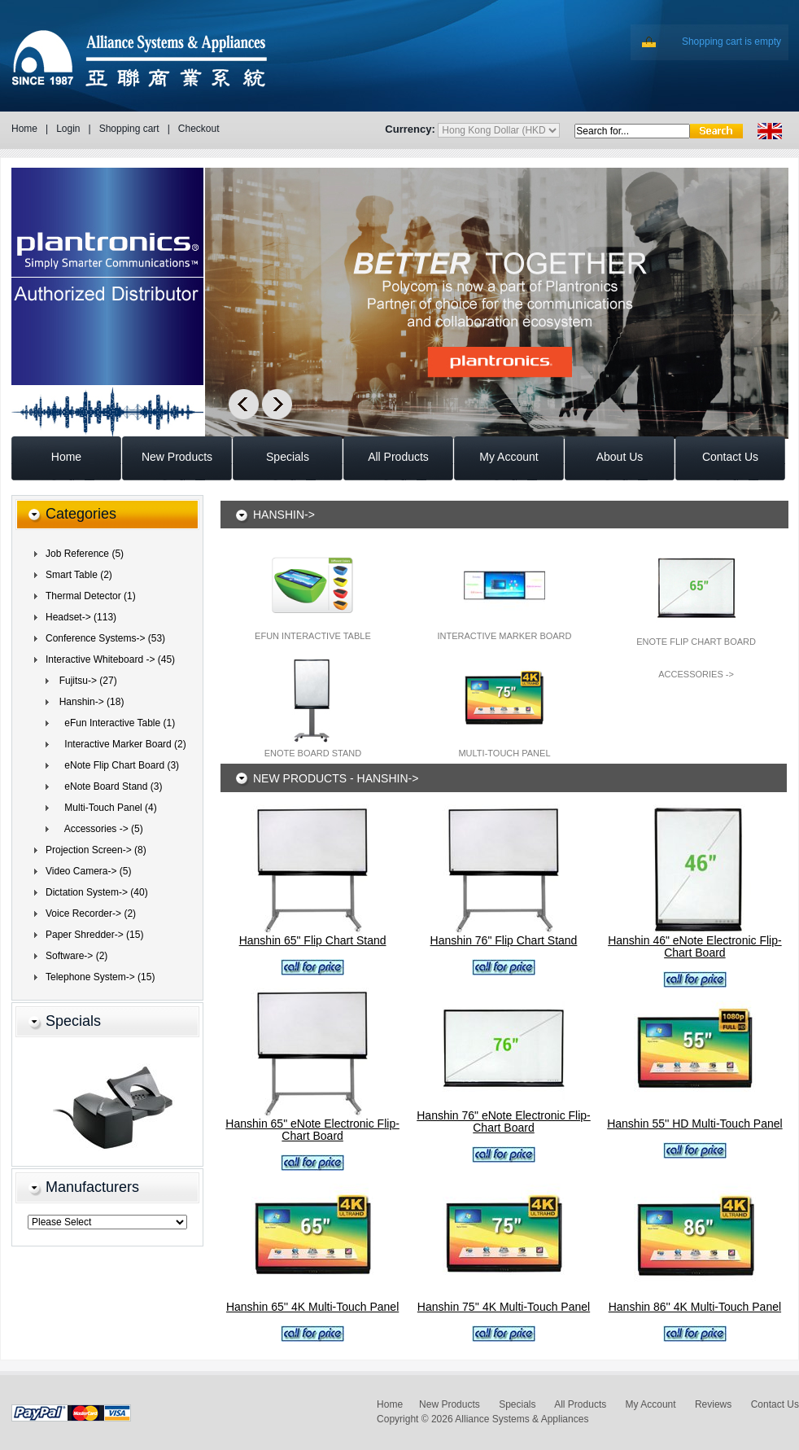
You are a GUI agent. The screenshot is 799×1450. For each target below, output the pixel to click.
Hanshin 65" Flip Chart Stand (312, 940)
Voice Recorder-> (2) (91, 913)
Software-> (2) (76, 956)
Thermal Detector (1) (91, 596)
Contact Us (775, 1404)
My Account (651, 1404)
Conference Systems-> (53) (105, 638)
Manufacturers (92, 1187)
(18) (89, 701)
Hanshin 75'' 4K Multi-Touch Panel (503, 1306)
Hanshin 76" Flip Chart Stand (504, 940)
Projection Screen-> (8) (96, 850)
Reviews (713, 1404)
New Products (449, 1404)
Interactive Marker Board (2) (120, 744)
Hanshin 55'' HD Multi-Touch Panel (694, 1123)
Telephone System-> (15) (100, 977)
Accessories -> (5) (98, 829)
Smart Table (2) (79, 574)
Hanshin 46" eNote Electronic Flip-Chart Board (695, 946)
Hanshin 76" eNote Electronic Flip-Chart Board (504, 1121)
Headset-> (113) (81, 617)
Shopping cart (129, 128)
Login (68, 128)
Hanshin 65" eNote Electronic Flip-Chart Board (312, 1129)
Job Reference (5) (85, 553)
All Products (580, 1404)
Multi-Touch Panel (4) (105, 807)
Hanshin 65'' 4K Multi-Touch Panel (312, 1306)
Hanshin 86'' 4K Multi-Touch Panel (695, 1306)
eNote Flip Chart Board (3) (116, 765)
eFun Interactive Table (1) (114, 723)
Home (24, 128)
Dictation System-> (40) (97, 892)
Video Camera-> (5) (89, 871)
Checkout (199, 128)
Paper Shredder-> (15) (94, 934)
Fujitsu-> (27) (85, 680)
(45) (110, 659)
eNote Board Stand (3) (108, 786)
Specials (73, 1021)
